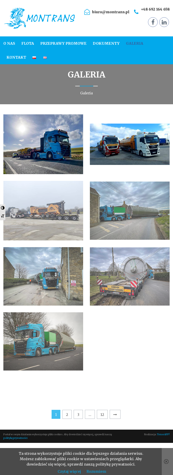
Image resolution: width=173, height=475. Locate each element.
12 (102, 414)
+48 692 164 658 (155, 9)
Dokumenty (106, 43)
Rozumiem (96, 471)
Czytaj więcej (69, 471)
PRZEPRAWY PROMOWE (63, 43)
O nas (9, 43)
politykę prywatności (15, 438)
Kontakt (16, 57)
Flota (27, 43)
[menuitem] (10, 43)
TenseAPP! (163, 434)
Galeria (134, 43)
